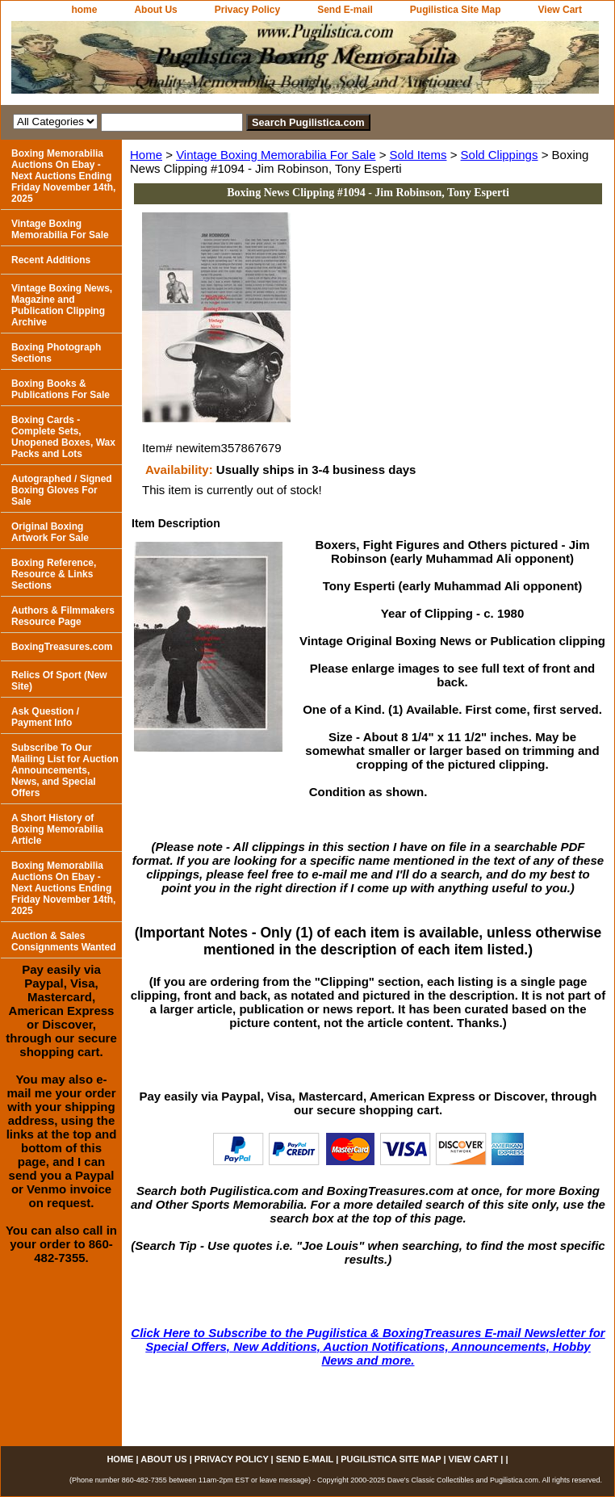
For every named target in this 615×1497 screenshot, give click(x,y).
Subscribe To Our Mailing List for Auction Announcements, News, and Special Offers (65, 770)
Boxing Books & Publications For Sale (60, 389)
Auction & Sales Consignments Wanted (63, 941)
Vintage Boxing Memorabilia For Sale (275, 154)
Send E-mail (345, 9)
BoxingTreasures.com (61, 646)
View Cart (560, 9)
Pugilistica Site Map (455, 9)
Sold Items (418, 154)
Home (146, 154)
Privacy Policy (247, 9)
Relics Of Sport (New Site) (59, 680)
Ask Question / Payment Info (45, 717)
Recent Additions (50, 260)
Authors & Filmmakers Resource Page (63, 616)
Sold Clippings (499, 154)
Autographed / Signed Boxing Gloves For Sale (61, 490)
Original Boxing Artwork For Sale (50, 532)
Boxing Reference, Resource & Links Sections (53, 574)
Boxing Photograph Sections (56, 353)
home (84, 9)
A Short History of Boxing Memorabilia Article (57, 829)
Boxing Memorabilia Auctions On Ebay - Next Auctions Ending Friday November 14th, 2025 (63, 176)
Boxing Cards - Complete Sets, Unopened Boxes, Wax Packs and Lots (63, 436)
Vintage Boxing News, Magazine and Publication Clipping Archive (61, 305)
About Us (155, 9)
